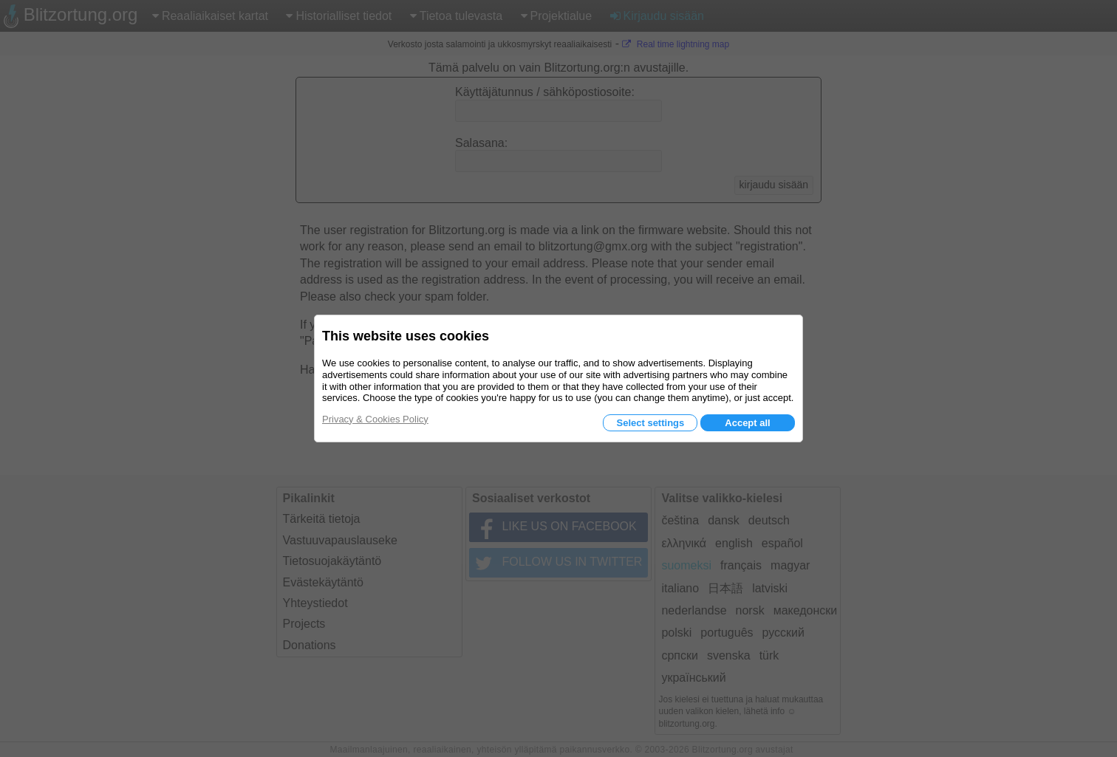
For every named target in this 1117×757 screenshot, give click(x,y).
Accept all (747, 422)
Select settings (650, 422)
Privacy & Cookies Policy (375, 419)
